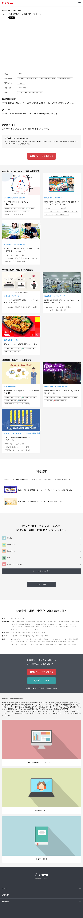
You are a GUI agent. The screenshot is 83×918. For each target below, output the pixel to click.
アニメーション (19, 618)
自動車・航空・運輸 (68, 641)
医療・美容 (19, 641)
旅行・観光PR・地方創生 (42, 639)
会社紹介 (13, 629)
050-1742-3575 (33, 688)
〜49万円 (22, 83)
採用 (36, 629)
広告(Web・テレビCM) (30, 258)
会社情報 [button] (5, 901)
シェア (5, 17)
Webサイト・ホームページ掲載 (28, 78)
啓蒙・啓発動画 (30, 621)
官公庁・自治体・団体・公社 (14, 214)
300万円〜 (49, 400)
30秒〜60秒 (22, 88)
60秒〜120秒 (39, 636)
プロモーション (70, 627)
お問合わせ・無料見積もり (41, 156)
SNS (67, 621)
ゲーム (12, 641)
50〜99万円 (25, 211)
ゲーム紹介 (60, 627)
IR (44, 621)
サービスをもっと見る (41, 571)
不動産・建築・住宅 (23, 261)
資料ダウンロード (41, 680)
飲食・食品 (17, 351)
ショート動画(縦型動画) (17, 621)
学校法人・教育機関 (46, 644)
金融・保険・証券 (61, 310)
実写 (20, 74)
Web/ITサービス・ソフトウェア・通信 (30, 92)
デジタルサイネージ (29, 348)
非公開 (12, 632)
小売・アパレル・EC (62, 214)
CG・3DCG (61, 621)
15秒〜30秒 (22, 636)
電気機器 (75, 639)
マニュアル (21, 629)
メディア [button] (5, 895)
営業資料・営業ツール (65, 78)
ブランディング (51, 621)
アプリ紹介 (30, 208)
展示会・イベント (10, 400)
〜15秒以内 (14, 636)
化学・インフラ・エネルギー (19, 644)
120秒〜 (47, 636)
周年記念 (39, 621)
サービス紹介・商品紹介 (48, 78)
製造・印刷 (45, 641)
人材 (34, 307)
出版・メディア (33, 644)
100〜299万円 (9, 261)
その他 (74, 644)
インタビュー (50, 307)
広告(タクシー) (75, 621)
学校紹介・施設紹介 (24, 624)
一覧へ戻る (41, 584)
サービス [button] (5, 888)
